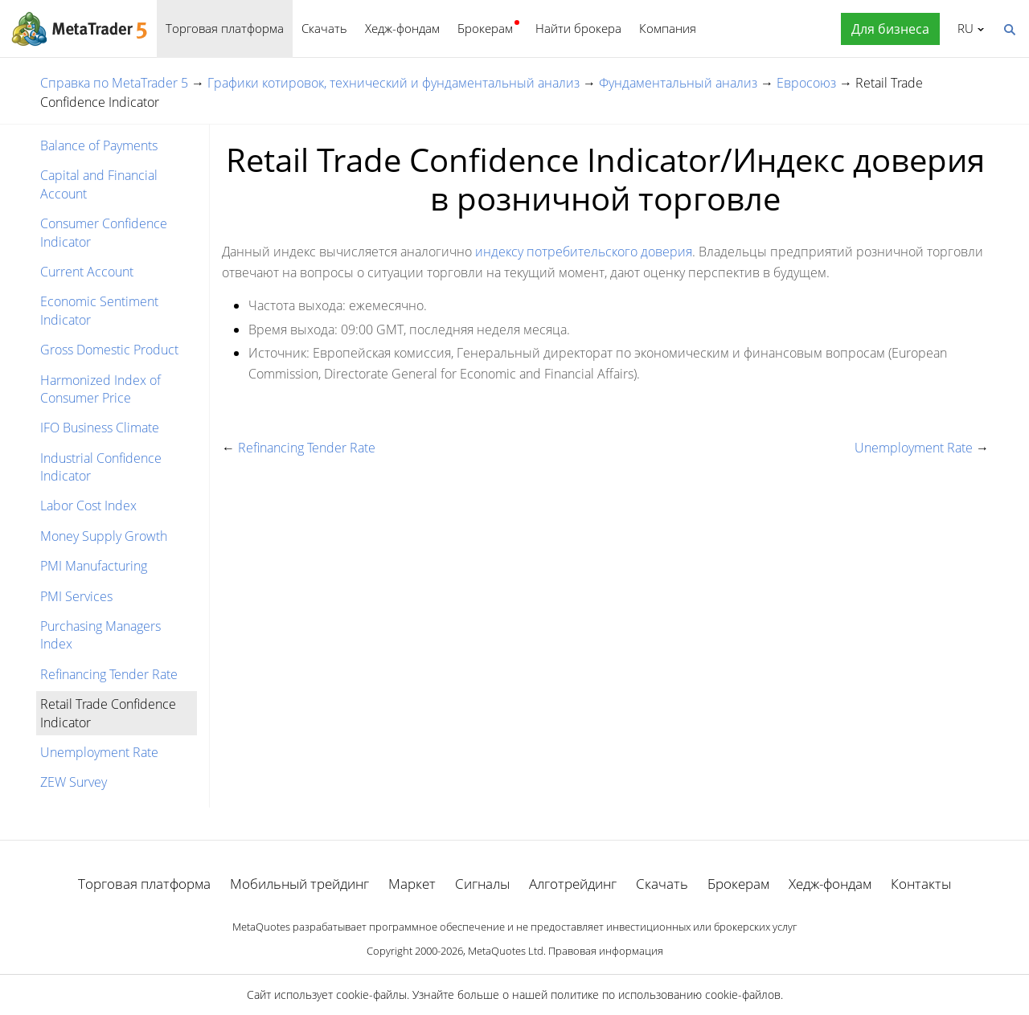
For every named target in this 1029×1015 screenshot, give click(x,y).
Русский (963, 28)
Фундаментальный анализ (678, 83)
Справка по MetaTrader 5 (114, 83)
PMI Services (76, 596)
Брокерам (485, 28)
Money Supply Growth (103, 536)
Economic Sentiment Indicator (99, 310)
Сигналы (482, 883)
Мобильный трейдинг (299, 883)
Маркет (412, 883)
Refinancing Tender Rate (109, 674)
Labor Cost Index (88, 505)
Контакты (921, 883)
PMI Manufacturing (93, 566)
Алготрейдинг (573, 883)
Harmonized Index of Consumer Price (100, 389)
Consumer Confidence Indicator (103, 232)
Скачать (324, 28)
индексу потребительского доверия (583, 251)
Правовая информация (605, 950)
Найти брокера (578, 28)
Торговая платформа (225, 28)
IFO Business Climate (99, 427)
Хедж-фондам (402, 28)
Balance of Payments (99, 145)
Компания (667, 28)
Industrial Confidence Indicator (101, 467)
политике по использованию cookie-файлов (666, 994)
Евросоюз (806, 83)
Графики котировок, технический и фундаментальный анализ (393, 83)
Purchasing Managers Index (100, 635)
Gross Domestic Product (109, 349)
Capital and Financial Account (99, 184)
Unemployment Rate (99, 752)
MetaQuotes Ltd (505, 950)
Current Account (86, 271)
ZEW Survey (73, 782)
